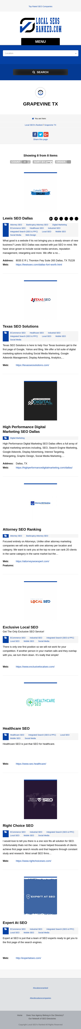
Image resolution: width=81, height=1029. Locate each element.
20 (25, 162)
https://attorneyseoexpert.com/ (32, 561)
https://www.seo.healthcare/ (31, 763)
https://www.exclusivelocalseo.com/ (35, 666)
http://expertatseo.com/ (28, 958)
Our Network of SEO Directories (42, 1018)
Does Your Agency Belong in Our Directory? (45, 1015)
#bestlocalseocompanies (40, 998)
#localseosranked (40, 988)
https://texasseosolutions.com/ (32, 365)
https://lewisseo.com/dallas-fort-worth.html (39, 264)
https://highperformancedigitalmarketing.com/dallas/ (44, 467)
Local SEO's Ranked (34, 125)
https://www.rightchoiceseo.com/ (33, 861)
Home (19, 1015)
